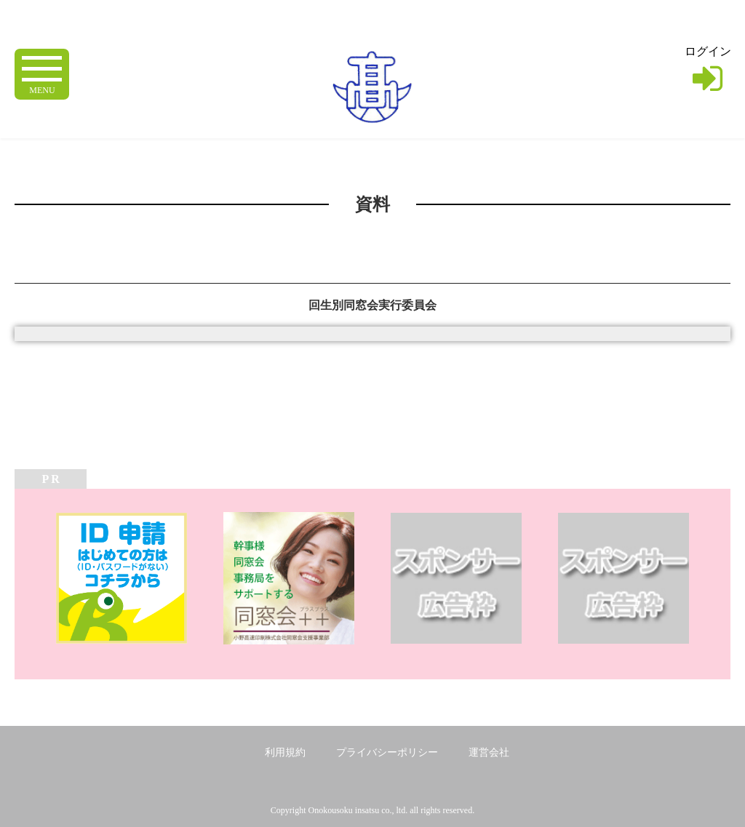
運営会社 (489, 752)
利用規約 (285, 752)
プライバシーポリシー (387, 752)
